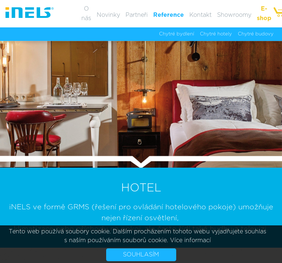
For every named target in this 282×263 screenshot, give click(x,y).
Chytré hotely (216, 34)
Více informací (190, 240)
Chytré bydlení (176, 34)
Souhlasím (141, 255)
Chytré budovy (256, 34)
